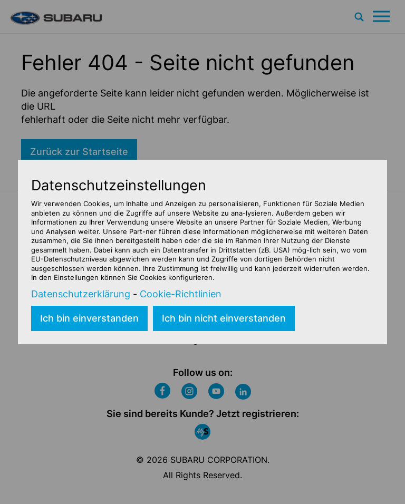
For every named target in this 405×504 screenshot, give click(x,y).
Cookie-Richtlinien (180, 293)
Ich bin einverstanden (89, 318)
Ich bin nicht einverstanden (224, 318)
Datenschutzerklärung (80, 293)
